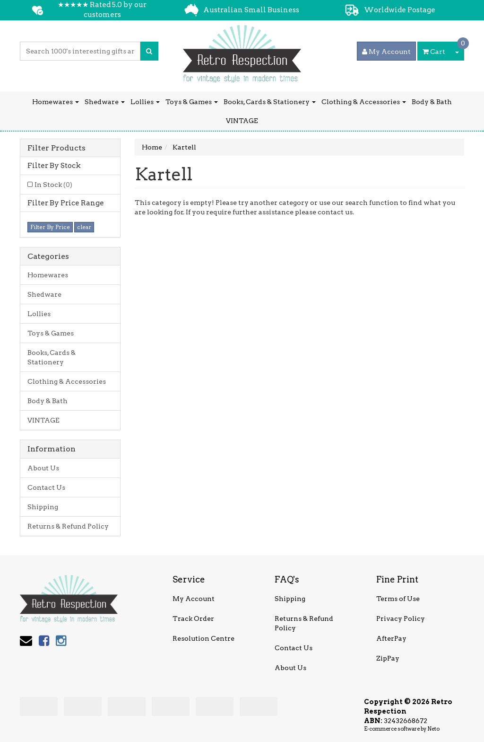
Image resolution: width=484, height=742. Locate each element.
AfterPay (391, 638)
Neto (433, 728)
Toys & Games (191, 102)
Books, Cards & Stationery (270, 102)
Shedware (105, 102)
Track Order (193, 618)
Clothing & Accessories (363, 102)
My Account (194, 598)
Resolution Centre (203, 638)
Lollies (145, 102)
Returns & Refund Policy (68, 526)
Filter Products (56, 148)
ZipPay (387, 658)
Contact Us (46, 487)
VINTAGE (242, 120)
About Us (43, 468)
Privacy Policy (400, 618)
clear (84, 226)
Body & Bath (432, 102)
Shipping (42, 507)
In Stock (53, 184)
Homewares (55, 102)
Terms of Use (398, 598)
